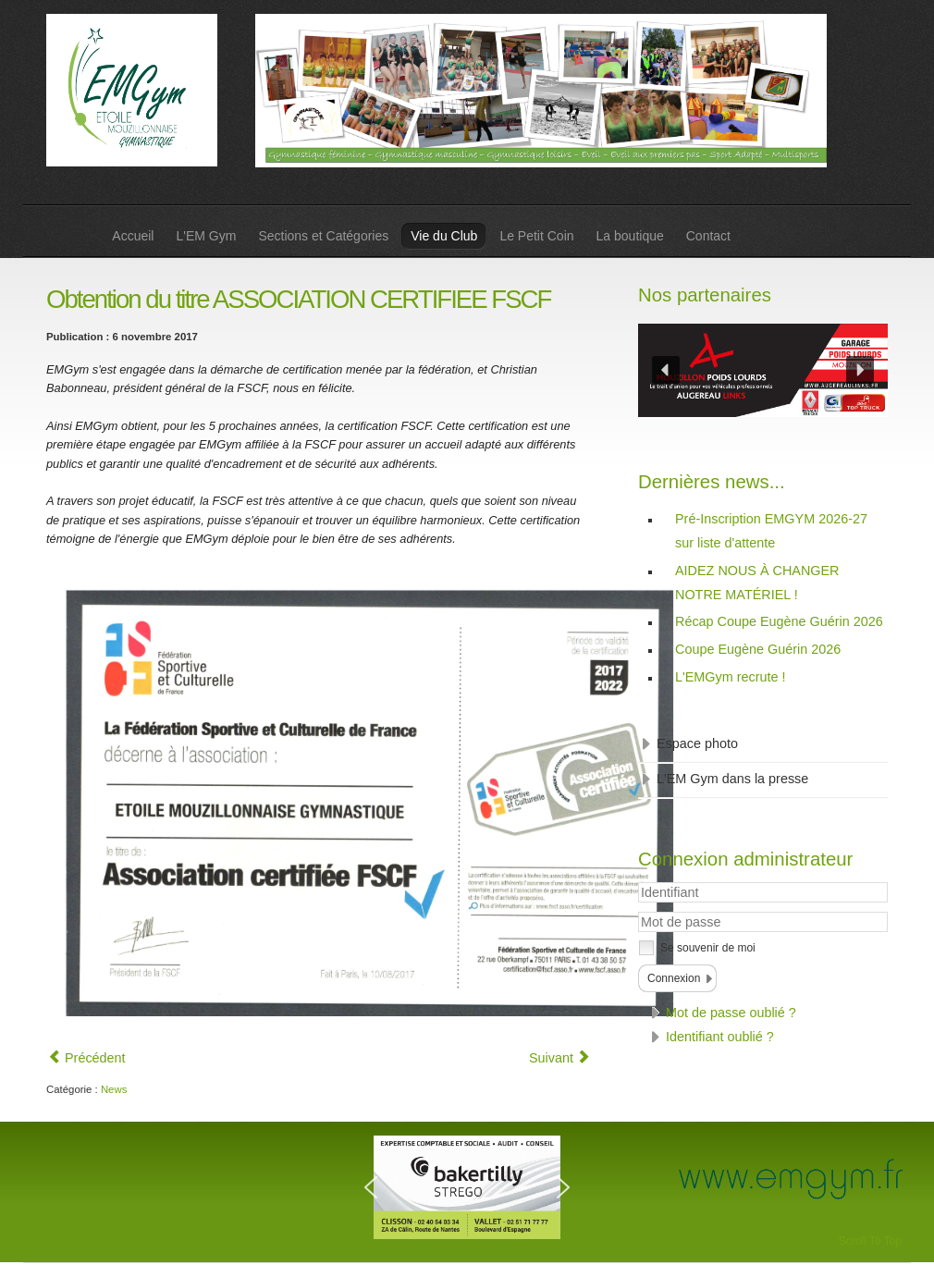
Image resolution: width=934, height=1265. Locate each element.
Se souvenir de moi (708, 947)
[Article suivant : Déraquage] (559, 1058)
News (114, 1089)
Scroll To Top (870, 1240)
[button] (666, 370)
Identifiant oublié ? (720, 1036)
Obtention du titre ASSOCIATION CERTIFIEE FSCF (298, 299)
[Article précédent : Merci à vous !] (87, 1058)
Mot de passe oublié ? (731, 1012)
